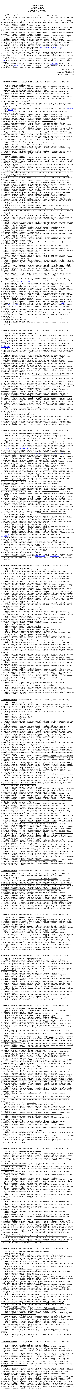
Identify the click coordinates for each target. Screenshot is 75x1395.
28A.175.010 (58, 47)
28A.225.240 (13, 305)
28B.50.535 (5, 347)
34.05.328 (54, 64)
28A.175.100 (44, 47)
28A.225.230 (23, 448)
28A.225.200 (63, 303)
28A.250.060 (6, 536)
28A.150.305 (40, 556)
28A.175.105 (25, 282)
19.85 (3, 60)
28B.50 (10, 110)
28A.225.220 (6, 448)
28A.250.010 (6, 534)
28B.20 (70, 108)
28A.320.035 (54, 556)
